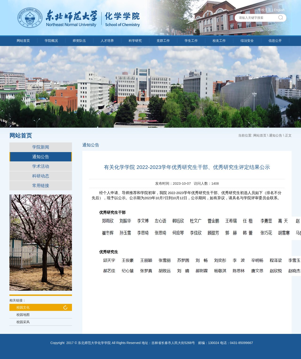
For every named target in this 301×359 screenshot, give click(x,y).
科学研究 (135, 40)
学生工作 (191, 40)
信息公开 (275, 40)
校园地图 (23, 315)
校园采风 (23, 322)
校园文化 (23, 307)
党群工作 (163, 40)
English (279, 10)
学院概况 (51, 40)
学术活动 (40, 166)
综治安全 (247, 40)
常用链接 (40, 185)
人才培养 (107, 40)
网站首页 (23, 40)
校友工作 (219, 40)
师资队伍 (79, 40)
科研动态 (40, 176)
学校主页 (264, 10)
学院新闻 (40, 147)
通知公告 (40, 156)
